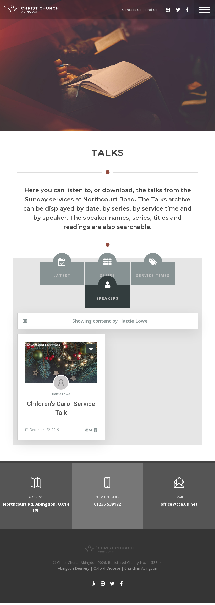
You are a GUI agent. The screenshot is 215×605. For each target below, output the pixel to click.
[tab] (62, 273)
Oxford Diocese (106, 568)
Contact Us (131, 10)
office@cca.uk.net (179, 504)
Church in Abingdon (140, 568)
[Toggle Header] (204, 9)
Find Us (151, 10)
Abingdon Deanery (73, 568)
